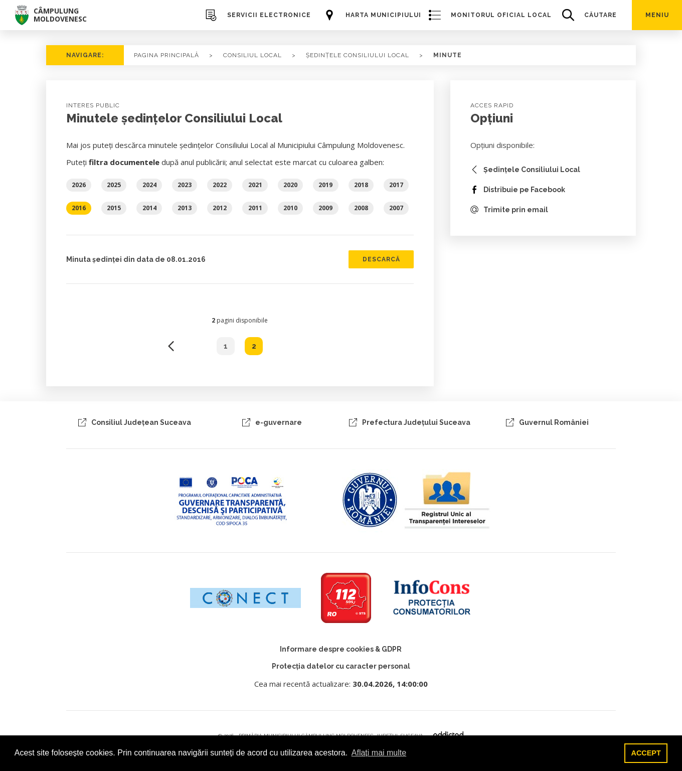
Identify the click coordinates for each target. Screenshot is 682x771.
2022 (220, 185)
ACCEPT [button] (646, 753)
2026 (79, 185)
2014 (149, 208)
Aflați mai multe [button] (379, 752)
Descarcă (381, 259)
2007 (396, 208)
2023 (185, 185)
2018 (361, 185)
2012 (220, 208)
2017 (396, 185)
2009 (325, 208)
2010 (290, 208)
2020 (290, 185)
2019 (325, 185)
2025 (114, 185)
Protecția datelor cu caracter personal (341, 666)
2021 (255, 185)
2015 (114, 208)
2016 (79, 208)
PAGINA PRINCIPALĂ (166, 55)
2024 (149, 185)
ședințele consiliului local (357, 55)
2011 (255, 208)
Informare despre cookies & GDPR (341, 649)
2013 (185, 208)
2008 (361, 208)
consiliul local (252, 55)
